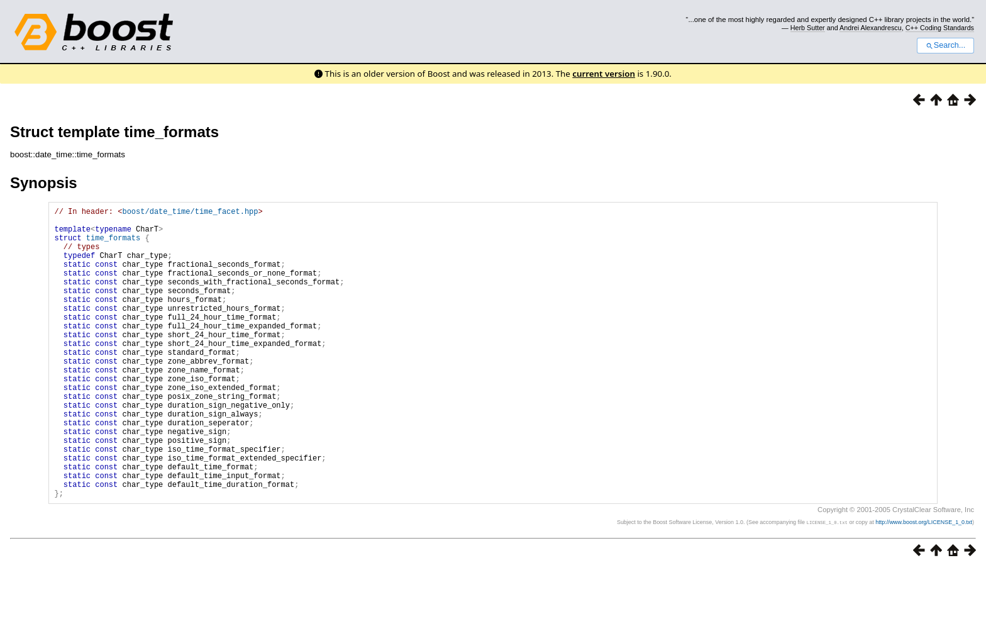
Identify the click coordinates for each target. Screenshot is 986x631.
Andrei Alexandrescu (870, 27)
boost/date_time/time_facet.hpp (190, 213)
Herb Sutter (807, 27)
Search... (945, 45)
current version (603, 73)
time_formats (113, 245)
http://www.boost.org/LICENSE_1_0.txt (923, 584)
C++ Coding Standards (940, 27)
